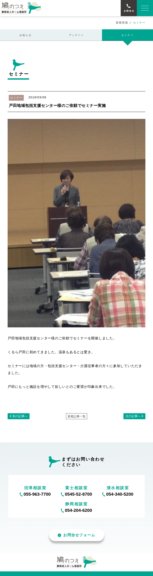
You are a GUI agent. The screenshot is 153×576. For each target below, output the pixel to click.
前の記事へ (19, 416)
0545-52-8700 (78, 494)
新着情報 (122, 22)
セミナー (127, 35)
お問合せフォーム (76, 535)
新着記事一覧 (77, 416)
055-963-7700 (37, 494)
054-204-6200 (78, 510)
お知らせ (25, 35)
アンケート (76, 35)
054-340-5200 (119, 494)
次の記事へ (133, 416)
